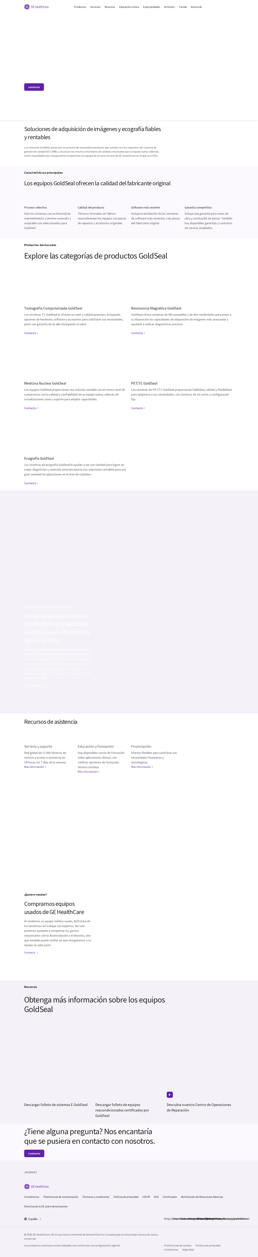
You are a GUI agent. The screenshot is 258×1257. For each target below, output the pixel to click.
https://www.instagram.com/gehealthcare (174, 1218)
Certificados (170, 1196)
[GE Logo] (36, 6)
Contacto (31, 333)
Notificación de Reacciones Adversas (202, 1196)
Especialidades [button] (151, 7)
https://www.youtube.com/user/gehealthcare (199, 1218)
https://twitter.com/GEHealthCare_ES (182, 1218)
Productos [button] (80, 7)
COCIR (146, 1196)
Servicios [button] (95, 7)
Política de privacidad (126, 1196)
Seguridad (188, 1249)
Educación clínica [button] (129, 7)
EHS (156, 1196)
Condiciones (171, 1249)
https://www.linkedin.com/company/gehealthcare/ (191, 1218)
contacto (34, 87)
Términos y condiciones (96, 1196)
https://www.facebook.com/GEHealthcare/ (166, 1218)
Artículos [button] (169, 7)
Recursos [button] (110, 7)
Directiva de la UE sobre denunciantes (46, 1206)
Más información (35, 685)
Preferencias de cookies (178, 1245)
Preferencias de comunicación (60, 1196)
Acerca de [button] (196, 7)
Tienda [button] (183, 7)
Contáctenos (31, 1196)
